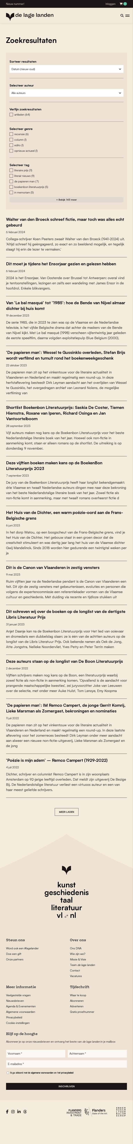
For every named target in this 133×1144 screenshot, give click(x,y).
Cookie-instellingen (18, 1042)
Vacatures (76, 995)
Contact (75, 990)
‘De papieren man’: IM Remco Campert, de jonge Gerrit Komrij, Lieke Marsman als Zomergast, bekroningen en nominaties (64, 725)
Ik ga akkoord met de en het (41, 1093)
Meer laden (66, 831)
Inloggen (111, 4)
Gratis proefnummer (82, 1031)
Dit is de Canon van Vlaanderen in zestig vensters (58, 576)
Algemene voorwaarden (20, 1031)
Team (82, 984)
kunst (66, 904)
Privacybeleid (14, 1037)
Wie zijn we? (77, 973)
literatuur (66, 927)
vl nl (66, 934)
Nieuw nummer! (15, 4)
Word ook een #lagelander (22, 968)
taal (66, 919)
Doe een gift (13, 973)
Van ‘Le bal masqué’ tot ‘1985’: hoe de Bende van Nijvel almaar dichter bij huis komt (64, 310)
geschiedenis (67, 911)
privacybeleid (67, 1093)
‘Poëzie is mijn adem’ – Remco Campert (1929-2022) (61, 780)
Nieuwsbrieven (15, 1020)
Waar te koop (78, 1015)
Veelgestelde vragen (18, 1015)
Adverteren (76, 1026)
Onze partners (14, 979)
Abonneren (77, 1020)
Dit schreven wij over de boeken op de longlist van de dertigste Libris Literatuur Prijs (62, 623)
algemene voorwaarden (42, 1093)
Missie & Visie (78, 979)
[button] (66, 114)
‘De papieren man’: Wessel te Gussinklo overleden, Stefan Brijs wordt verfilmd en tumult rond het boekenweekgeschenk (59, 362)
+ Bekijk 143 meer (66, 199)
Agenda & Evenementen (21, 1026)
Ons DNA (75, 968)
